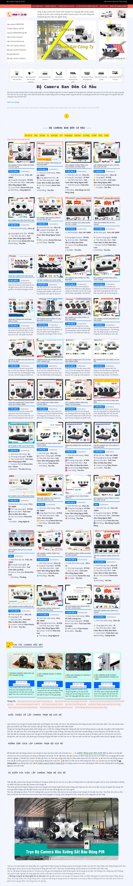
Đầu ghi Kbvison (13, 54)
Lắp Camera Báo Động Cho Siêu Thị (28, 704)
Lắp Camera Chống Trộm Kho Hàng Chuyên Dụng (76, 403)
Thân (100, 135)
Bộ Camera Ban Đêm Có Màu (67, 127)
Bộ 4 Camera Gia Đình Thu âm (52, 704)
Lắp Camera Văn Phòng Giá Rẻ (75, 704)
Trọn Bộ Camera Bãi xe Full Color (104, 223)
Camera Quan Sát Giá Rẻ (66, 6)
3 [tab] (70, 57)
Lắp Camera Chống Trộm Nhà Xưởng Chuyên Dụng (48, 609)
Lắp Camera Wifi (37, 6)
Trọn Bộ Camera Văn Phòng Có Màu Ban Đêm (49, 164)
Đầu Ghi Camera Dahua (16, 45)
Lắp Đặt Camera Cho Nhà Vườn (49, 280)
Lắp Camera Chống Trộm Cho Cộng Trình (48, 554)
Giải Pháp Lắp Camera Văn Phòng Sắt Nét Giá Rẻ (56, 707)
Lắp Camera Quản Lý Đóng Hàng (50, 675)
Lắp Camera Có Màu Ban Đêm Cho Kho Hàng (106, 319)
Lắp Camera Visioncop (15, 41)
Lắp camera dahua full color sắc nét (20, 550)
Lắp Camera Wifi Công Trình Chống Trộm (48, 403)
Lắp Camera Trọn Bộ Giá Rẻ (18, 139)
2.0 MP (94, 135)
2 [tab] (66, 57)
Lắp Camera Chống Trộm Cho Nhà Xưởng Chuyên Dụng (76, 166)
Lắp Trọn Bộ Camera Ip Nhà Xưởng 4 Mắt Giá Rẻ (71, 701)
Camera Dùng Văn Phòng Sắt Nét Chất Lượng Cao (50, 360)
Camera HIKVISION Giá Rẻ (17, 33)
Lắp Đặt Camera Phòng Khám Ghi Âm (106, 556)
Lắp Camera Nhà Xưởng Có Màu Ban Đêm (77, 279)
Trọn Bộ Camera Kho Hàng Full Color (106, 611)
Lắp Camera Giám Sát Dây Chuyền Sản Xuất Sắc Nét (106, 166)
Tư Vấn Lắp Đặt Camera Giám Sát (86, 6)
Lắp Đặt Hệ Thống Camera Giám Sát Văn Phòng (104, 704)
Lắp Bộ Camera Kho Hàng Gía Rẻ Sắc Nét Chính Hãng (77, 607)
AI (48, 135)
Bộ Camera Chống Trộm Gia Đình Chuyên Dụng (21, 166)
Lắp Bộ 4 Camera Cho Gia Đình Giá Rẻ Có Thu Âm (21, 360)
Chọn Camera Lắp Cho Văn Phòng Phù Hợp (22, 707)
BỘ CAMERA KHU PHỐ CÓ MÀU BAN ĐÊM (106, 401)
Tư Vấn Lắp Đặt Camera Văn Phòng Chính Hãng (91, 707)
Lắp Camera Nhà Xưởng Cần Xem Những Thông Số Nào (106, 676)
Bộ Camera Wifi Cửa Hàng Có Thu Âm (106, 360)
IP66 (35, 135)
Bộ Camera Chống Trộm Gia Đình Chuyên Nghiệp (78, 554)
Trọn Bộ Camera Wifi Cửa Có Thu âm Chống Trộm (78, 360)
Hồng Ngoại (68, 135)
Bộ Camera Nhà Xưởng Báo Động (21, 496)
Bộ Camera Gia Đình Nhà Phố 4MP (21, 220)
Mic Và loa (28, 135)
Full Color (78, 135)
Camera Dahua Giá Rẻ (15, 28)
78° (61, 135)
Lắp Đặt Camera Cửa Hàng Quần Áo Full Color (77, 223)
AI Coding (86, 135)
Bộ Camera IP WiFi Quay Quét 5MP (21, 446)
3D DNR (42, 135)
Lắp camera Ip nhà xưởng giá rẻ (20, 606)
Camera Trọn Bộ (50, 6)
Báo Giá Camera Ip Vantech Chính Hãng (79, 676)
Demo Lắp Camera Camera (118, 6)
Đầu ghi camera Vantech (16, 58)
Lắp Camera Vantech (15, 37)
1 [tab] (63, 57)
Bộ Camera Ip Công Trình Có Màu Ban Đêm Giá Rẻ (106, 499)
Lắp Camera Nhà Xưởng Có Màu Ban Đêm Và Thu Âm (49, 319)
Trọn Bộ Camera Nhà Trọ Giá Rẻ (20, 276)
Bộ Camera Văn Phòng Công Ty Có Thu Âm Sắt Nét (49, 218)
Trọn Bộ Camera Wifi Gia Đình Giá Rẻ (78, 446)
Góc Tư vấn (103, 6)
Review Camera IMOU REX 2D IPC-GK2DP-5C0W (22, 674)
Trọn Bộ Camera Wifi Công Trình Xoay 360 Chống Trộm (21, 403)
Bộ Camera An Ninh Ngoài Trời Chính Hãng (49, 444)
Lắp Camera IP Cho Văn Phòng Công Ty (76, 497)
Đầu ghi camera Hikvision (16, 50)
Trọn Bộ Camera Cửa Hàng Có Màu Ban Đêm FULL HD (48, 499)
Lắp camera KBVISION (15, 24)
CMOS (106, 135)
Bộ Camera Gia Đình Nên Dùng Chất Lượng (105, 279)
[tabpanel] (66, 40)
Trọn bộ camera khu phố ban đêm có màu (20, 320)
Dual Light (54, 135)
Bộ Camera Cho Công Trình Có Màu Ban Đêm (77, 318)
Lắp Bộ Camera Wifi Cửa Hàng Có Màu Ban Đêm (106, 446)
